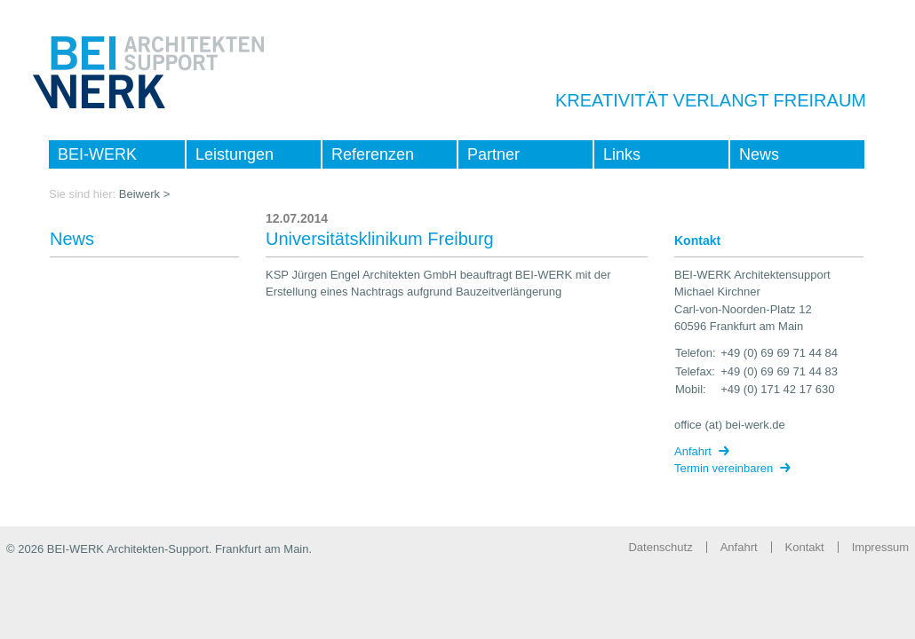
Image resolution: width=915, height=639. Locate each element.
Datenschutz (660, 547)
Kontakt (804, 547)
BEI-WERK (97, 154)
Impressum (880, 547)
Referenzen (372, 154)
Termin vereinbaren (723, 468)
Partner (493, 154)
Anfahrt (693, 451)
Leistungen (234, 154)
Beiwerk (139, 194)
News (759, 154)
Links (621, 154)
